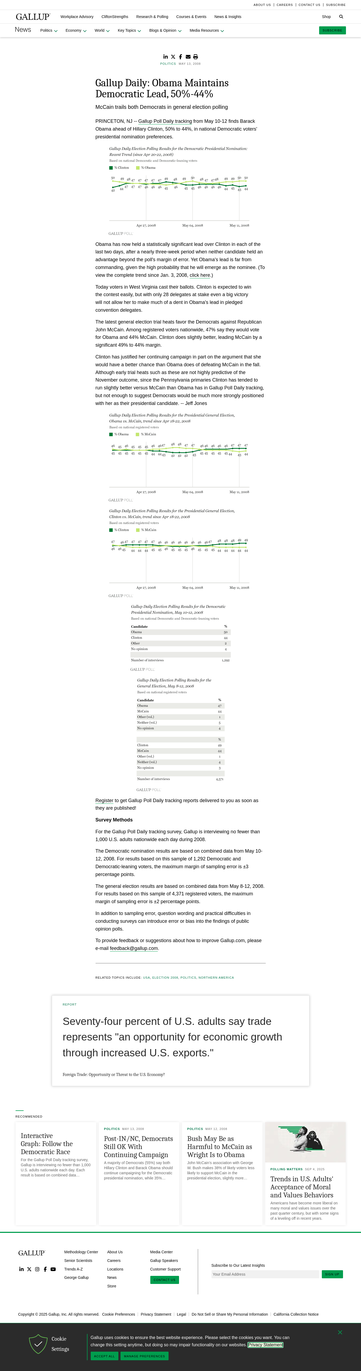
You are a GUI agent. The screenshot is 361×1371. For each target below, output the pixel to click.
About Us (115, 1252)
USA (146, 977)
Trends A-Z (73, 1269)
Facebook (45, 1269)
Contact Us (165, 1280)
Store (111, 1286)
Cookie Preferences (118, 1314)
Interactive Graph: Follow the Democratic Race (47, 1144)
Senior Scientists (78, 1260)
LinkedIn (21, 1269)
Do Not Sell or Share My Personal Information (230, 1314)
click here (200, 275)
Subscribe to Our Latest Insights (238, 1265)
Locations (115, 1269)
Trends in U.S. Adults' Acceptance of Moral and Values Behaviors (302, 1187)
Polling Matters (287, 1169)
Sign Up (332, 1274)
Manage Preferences (144, 1356)
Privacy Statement (156, 1314)
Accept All (104, 1356)
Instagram (37, 1269)
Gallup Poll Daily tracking (165, 121)
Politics (188, 977)
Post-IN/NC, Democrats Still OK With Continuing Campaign (138, 1147)
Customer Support (165, 1269)
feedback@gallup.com (134, 948)
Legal (181, 1314)
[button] (77, 16)
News (112, 1277)
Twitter (29, 1269)
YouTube (53, 1269)
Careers (114, 1260)
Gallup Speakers (164, 1260)
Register (105, 800)
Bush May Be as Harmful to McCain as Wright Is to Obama (219, 1147)
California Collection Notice (296, 1314)
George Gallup (76, 1277)
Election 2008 (165, 977)
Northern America (216, 977)
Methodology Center (81, 1252)
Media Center (161, 1252)
